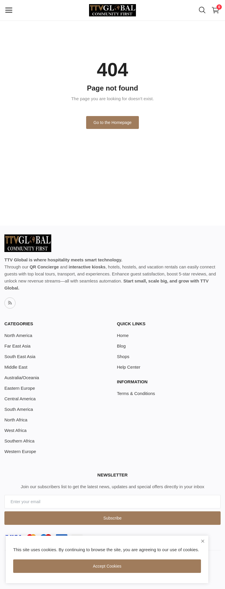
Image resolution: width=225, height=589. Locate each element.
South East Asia (19, 356)
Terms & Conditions (136, 393)
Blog (121, 345)
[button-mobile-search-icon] (202, 10)
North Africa (15, 419)
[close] (202, 541)
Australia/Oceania (21, 377)
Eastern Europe (19, 388)
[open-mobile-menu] (9, 10)
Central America (20, 398)
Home (123, 335)
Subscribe (112, 518)
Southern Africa (19, 440)
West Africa (15, 430)
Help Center (128, 367)
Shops (123, 356)
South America (18, 409)
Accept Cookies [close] (107, 566)
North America (18, 335)
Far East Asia (17, 345)
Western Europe (20, 451)
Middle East (15, 367)
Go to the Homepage (112, 122)
